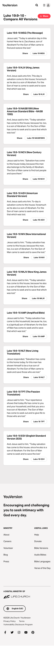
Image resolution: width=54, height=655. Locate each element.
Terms (21, 621)
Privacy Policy (9, 621)
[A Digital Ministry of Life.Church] (27, 593)
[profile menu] (46, 5)
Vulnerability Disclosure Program (18, 624)
